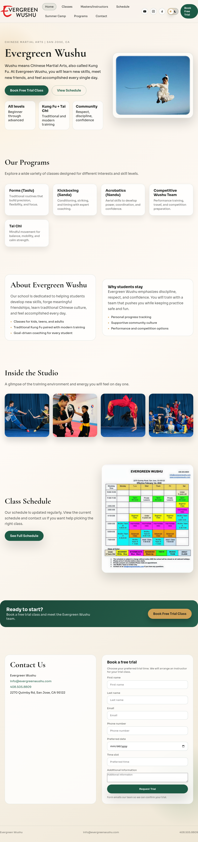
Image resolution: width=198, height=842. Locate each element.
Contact (101, 16)
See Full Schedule (24, 536)
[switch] (172, 11)
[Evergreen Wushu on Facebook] (162, 11)
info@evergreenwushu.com (30, 681)
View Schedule (69, 91)
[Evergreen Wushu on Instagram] (153, 11)
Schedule (123, 6)
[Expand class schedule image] (147, 518)
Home (49, 6)
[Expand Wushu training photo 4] (171, 415)
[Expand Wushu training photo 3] (123, 415)
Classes (67, 6)
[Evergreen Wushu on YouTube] (144, 11)
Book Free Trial (187, 11)
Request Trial (147, 789)
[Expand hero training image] (153, 85)
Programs (81, 16)
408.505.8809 (20, 687)
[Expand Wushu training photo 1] (27, 415)
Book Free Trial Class (26, 91)
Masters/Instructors (94, 6)
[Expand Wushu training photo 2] (75, 415)
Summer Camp (55, 16)
